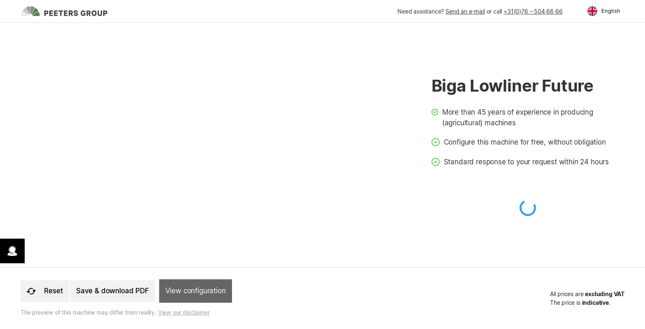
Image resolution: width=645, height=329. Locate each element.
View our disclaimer (184, 312)
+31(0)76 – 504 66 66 (532, 11)
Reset (45, 291)
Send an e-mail (465, 11)
